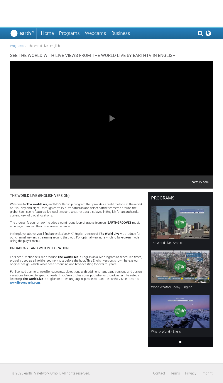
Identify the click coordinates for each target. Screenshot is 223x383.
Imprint (207, 373)
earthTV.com (200, 182)
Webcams (95, 33)
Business (120, 33)
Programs (69, 33)
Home (47, 33)
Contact (159, 373)
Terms (175, 373)
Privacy (190, 373)
